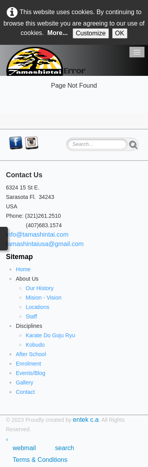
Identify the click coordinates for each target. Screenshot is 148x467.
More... (57, 32)
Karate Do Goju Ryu (50, 335)
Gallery (24, 382)
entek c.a (86, 419)
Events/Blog (30, 373)
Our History (40, 288)
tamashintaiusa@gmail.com (45, 244)
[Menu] (136, 52)
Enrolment (28, 363)
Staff (31, 316)
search (64, 448)
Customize (91, 33)
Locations (37, 307)
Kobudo (35, 345)
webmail (26, 448)
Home (23, 269)
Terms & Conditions (40, 459)
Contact (25, 392)
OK (119, 33)
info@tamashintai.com (37, 234)
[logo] (34, 61)
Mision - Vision (44, 297)
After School (31, 354)
